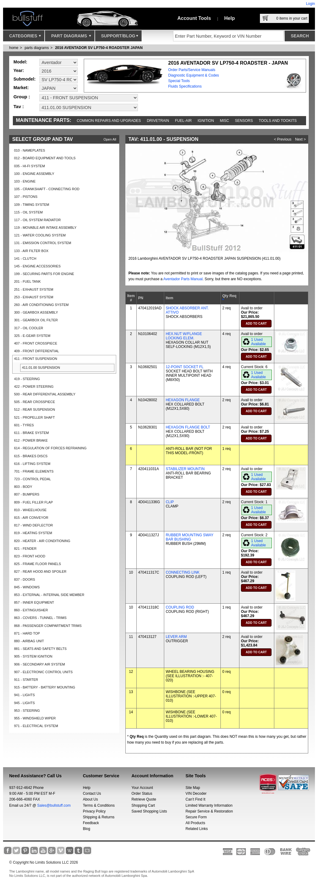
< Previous (282, 139)
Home (13, 48)
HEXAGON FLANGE (183, 400)
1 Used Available (258, 342)
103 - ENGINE (24, 181)
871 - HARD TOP (27, 633)
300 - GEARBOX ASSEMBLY (36, 312)
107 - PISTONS (25, 196)
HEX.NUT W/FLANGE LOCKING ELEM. (184, 336)
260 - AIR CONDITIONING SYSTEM (41, 305)
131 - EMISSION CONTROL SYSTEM (42, 243)
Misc (224, 121)
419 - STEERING (27, 379)
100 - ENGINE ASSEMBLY (34, 173)
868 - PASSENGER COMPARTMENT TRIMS (48, 626)
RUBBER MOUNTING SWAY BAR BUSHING (189, 537)
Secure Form (196, 817)
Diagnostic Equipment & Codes (193, 75)
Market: (21, 87)
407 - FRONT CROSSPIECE (35, 343)
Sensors (244, 121)
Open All (109, 139)
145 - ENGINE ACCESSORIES (37, 266)
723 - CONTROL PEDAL (32, 479)
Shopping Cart (143, 805)
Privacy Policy (94, 811)
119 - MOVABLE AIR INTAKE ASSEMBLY (45, 227)
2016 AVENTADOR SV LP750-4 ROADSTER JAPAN (98, 48)
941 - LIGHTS (24, 695)
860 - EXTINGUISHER (31, 610)
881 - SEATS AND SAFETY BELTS (40, 649)
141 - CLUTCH (25, 258)
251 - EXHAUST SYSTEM (33, 289)
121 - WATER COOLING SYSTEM (40, 235)
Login (310, 4)
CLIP (170, 502)
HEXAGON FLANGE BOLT (188, 427)
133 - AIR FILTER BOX (31, 251)
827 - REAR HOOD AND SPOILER (40, 571)
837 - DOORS (24, 579)
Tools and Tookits (278, 121)
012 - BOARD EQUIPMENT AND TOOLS (45, 158)
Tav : (18, 106)
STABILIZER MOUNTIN (185, 469)
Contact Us (92, 793)
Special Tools (179, 81)
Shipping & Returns (98, 817)
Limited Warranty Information (209, 805)
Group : (21, 96)
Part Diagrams (71, 37)
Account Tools (194, 18)
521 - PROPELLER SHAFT (34, 417)
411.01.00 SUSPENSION (41, 367)
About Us (90, 799)
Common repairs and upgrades (109, 121)
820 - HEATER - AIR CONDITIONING (42, 541)
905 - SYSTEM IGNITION (33, 656)
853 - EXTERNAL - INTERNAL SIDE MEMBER (49, 595)
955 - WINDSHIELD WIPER (35, 718)
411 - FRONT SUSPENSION (35, 358)
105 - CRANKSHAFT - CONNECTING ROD (47, 189)
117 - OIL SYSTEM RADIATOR (37, 220)
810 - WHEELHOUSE (30, 510)
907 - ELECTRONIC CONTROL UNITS (43, 672)
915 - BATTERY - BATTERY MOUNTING (44, 687)
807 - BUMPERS (26, 494)
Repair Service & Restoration (209, 811)
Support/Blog (119, 37)
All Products (195, 823)
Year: (18, 70)
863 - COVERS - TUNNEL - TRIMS (40, 618)
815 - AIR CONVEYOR (31, 517)
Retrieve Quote (143, 799)
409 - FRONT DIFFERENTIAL (36, 351)
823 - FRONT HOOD (29, 556)
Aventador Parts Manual (183, 279)
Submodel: (24, 79)
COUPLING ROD (180, 607)
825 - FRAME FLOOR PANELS (37, 564)
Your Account (142, 788)
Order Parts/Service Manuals (191, 70)
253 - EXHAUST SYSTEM (33, 297)
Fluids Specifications (185, 86)
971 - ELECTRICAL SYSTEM (36, 726)
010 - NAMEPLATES (29, 150)
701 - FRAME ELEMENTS (34, 471)
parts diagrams (36, 48)
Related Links (197, 829)
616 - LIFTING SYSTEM (32, 464)
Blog (86, 829)
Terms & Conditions (99, 805)
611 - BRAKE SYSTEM (31, 433)
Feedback (91, 823)
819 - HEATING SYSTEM (33, 533)
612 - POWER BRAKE (31, 440)
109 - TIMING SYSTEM (31, 204)
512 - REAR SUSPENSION (34, 409)
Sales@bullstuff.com (54, 805)
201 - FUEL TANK (27, 281)
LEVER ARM (176, 637)
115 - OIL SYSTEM (28, 212)
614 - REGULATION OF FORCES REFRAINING (50, 448)
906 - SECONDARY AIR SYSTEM (39, 664)
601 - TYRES (24, 425)
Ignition (206, 121)
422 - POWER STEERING (34, 386)
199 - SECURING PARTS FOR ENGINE (44, 274)
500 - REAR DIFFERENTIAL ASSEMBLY (45, 394)
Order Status (141, 793)
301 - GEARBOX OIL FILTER (36, 320)
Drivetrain (158, 121)
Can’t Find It (195, 799)
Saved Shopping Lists (149, 811)
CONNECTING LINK (183, 572)
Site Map (193, 788)
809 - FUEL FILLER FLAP (33, 502)
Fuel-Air (183, 121)
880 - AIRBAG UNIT (29, 641)
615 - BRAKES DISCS (30, 456)
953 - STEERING (27, 710)
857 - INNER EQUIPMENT (34, 602)
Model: (20, 61)
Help (229, 18)
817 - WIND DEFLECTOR (33, 525)
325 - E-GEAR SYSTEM (32, 336)
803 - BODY (23, 486)
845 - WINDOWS (27, 587)
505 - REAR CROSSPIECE (34, 402)
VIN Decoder (196, 793)
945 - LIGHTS (24, 703)
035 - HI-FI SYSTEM (29, 166)
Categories (25, 37)
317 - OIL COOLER (28, 328)
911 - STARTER (26, 679)
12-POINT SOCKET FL (185, 367)
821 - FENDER (25, 548)
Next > (300, 139)
